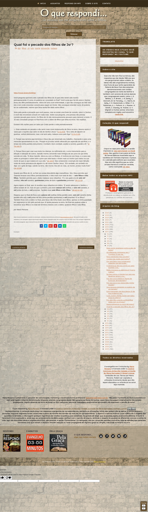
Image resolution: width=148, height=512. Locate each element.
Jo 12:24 (17, 168)
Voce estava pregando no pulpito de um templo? (120, 288)
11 (108, 236)
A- (143, 508)
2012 (107, 332)
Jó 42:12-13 (77, 190)
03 (108, 316)
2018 (107, 229)
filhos (24, 48)
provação (45, 48)
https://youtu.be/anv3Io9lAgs (25, 93)
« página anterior (18, 247)
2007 (107, 344)
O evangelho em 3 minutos (115, 366)
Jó (28, 48)
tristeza (54, 48)
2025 (107, 213)
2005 (107, 349)
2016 (107, 323)
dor (19, 48)
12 (108, 234)
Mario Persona (34, 409)
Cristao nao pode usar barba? (118, 259)
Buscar (74, 34)
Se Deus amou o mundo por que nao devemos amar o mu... (120, 275)
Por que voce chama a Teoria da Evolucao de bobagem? (119, 279)
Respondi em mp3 (73, 3)
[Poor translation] (8, 478)
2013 (107, 330)
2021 (107, 222)
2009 (107, 340)
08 (108, 243)
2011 (107, 335)
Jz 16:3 (50, 161)
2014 (107, 328)
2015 (107, 325)
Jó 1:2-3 (79, 180)
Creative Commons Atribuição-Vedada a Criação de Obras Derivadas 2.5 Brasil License (119, 371)
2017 (107, 232)
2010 (107, 337)
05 (108, 311)
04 (108, 314)
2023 (107, 217)
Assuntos (55, 3)
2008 (107, 342)
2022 (107, 220)
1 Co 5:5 (61, 132)
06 (108, 309)
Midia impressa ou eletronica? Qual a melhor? (120, 271)
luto (32, 48)
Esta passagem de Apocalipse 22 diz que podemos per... (120, 292)
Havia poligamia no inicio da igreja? (120, 304)
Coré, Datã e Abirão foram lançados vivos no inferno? (120, 297)
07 (108, 246)
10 (108, 239)
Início (41, 3)
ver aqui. (126, 167)
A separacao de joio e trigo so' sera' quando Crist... (120, 267)
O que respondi (18, 409)
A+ (144, 505)
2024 (107, 215)
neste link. (119, 114)
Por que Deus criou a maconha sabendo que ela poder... (118, 262)
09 (108, 241)
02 (108, 318)
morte (37, 48)
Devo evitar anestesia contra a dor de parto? (121, 249)
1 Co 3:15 (76, 134)
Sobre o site (91, 3)
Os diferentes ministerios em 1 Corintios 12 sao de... (117, 253)
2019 (107, 227)
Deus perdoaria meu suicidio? (117, 257)
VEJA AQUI (119, 61)
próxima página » (86, 247)
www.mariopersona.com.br (66, 217)
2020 (107, 225)
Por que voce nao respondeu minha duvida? (120, 284)
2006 (107, 347)
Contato (106, 3)
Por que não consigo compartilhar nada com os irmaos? (119, 301)
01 (108, 321)
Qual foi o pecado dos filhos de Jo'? (120, 307)
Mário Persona (99, 462)
